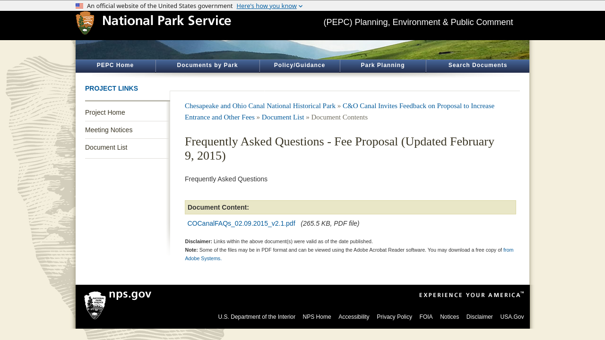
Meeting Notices (108, 130)
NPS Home (317, 317)
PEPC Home (115, 65)
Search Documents (478, 65)
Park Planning (383, 65)
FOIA (426, 317)
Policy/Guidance (299, 65)
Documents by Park (207, 65)
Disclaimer (480, 317)
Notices (449, 317)
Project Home (105, 112)
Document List (106, 147)
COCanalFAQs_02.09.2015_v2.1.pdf (241, 223)
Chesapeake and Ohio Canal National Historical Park (260, 106)
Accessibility (353, 317)
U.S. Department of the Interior (256, 317)
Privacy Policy (394, 317)
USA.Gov (512, 317)
